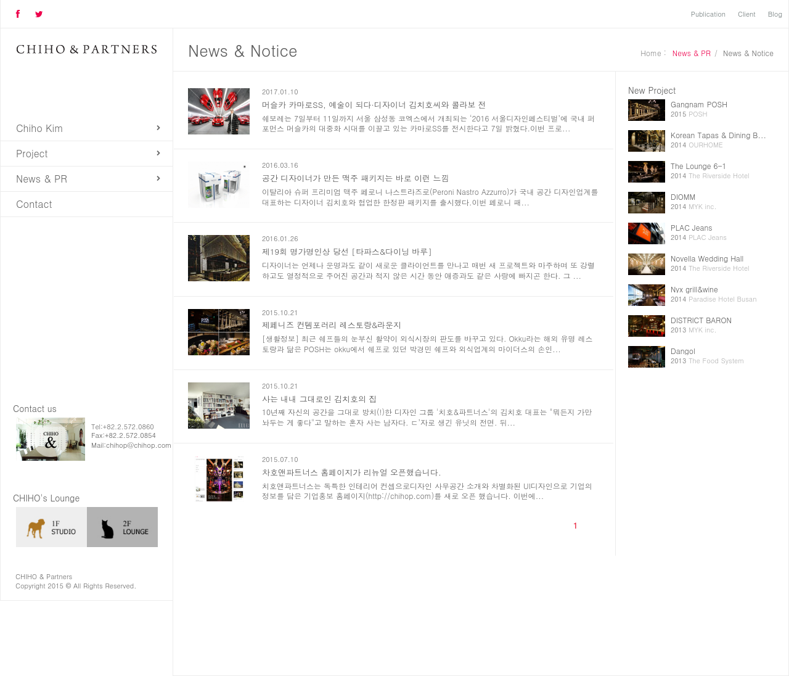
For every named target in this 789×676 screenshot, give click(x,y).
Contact (34, 204)
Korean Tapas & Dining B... (718, 134)
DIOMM (683, 196)
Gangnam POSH (699, 104)
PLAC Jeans (691, 227)
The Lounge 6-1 (699, 165)
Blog (775, 14)
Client (747, 14)
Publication (708, 14)
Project (32, 153)
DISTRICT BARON (701, 319)
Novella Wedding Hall (707, 258)
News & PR (41, 178)
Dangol (683, 350)
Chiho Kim (39, 128)
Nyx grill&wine (694, 289)
